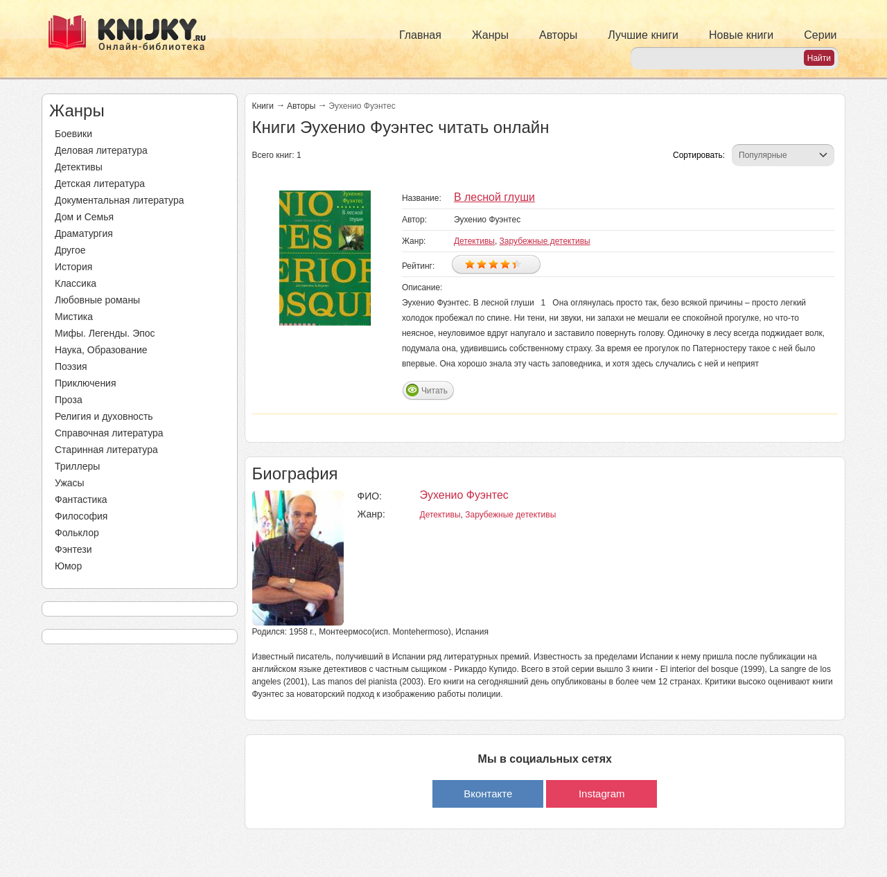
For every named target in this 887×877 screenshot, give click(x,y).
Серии (820, 35)
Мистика (74, 316)
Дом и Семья (84, 216)
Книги (263, 106)
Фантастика (81, 499)
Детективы (79, 166)
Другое (70, 250)
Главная (420, 35)
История (73, 266)
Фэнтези (73, 549)
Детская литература (100, 183)
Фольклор (77, 532)
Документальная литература (119, 200)
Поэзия (71, 366)
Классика (75, 283)
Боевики (73, 133)
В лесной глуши (494, 197)
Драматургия (84, 233)
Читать (434, 391)
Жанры (490, 35)
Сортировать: (699, 155)
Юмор (68, 566)
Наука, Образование (101, 349)
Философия (81, 516)
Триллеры (77, 466)
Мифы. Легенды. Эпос (105, 333)
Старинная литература (106, 449)
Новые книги (741, 35)
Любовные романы (97, 299)
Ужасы (70, 482)
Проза (68, 399)
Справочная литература (109, 432)
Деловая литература (101, 150)
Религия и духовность (104, 416)
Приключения (85, 383)
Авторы (558, 35)
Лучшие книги (643, 35)
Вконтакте (488, 793)
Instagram (602, 793)
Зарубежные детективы (545, 241)
